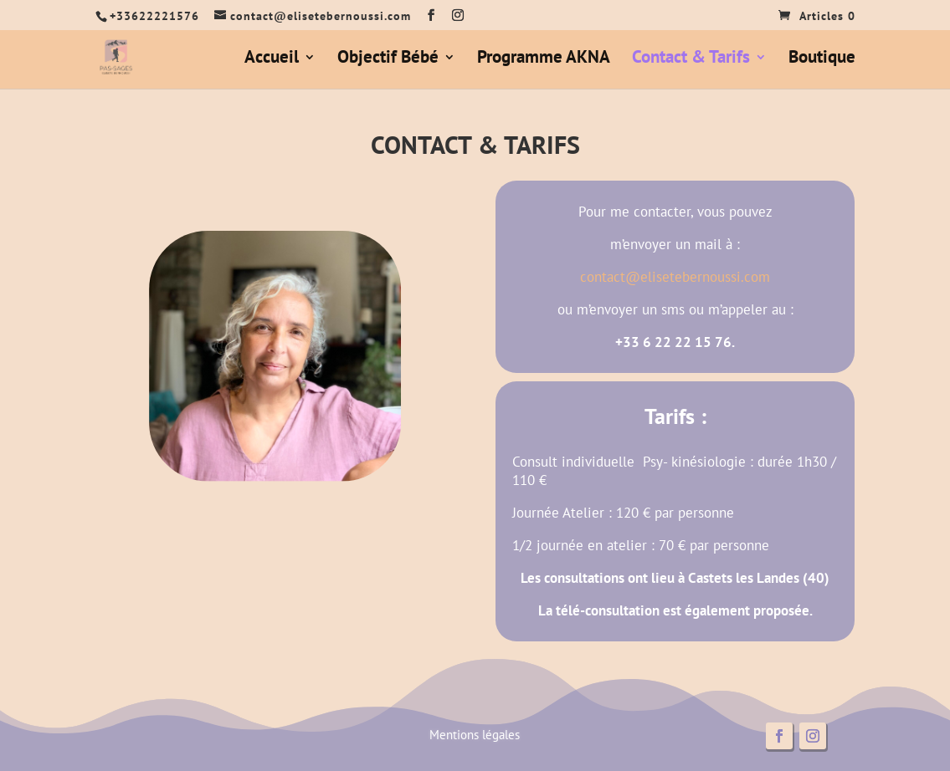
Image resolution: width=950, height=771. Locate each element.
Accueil (271, 59)
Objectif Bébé (388, 59)
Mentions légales (474, 735)
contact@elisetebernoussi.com (675, 277)
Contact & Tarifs (691, 59)
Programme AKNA (543, 59)
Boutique (821, 59)
